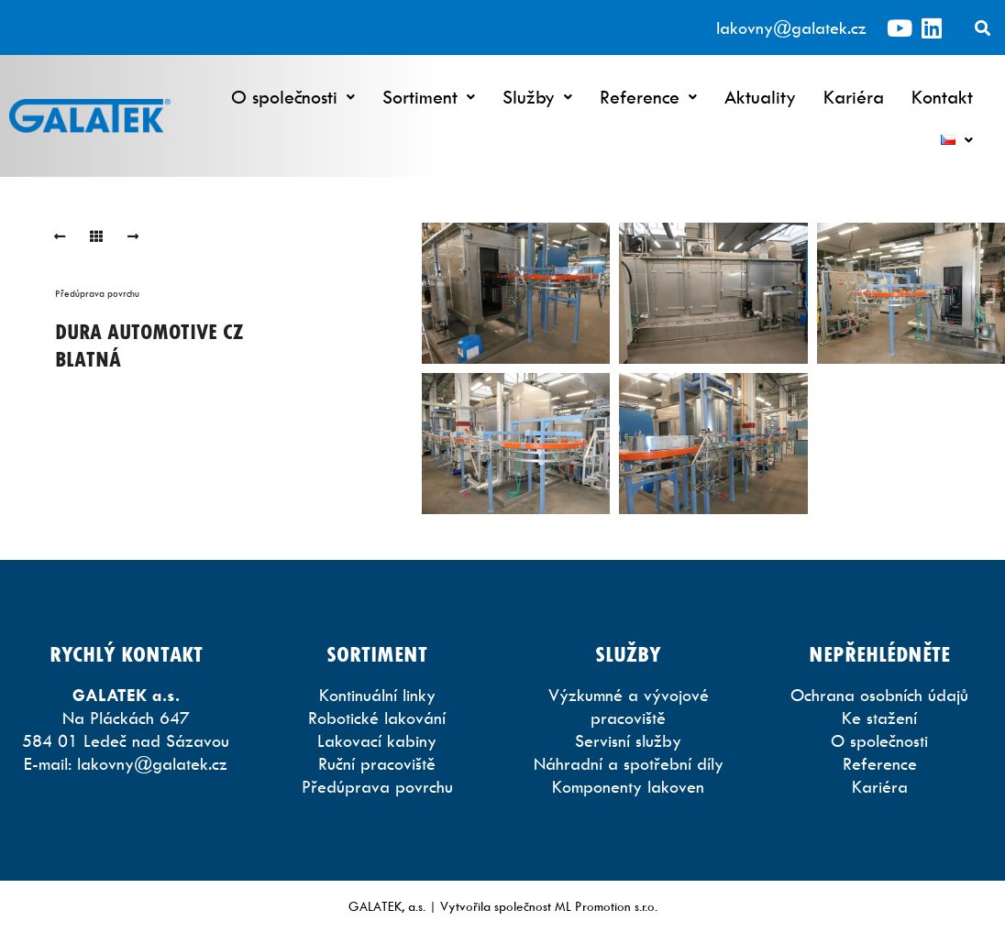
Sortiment (428, 96)
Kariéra (853, 96)
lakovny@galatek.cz (791, 27)
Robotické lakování (377, 718)
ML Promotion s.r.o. (606, 906)
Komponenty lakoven (628, 786)
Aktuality (760, 96)
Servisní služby (628, 740)
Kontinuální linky (377, 695)
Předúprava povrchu (97, 293)
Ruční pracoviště (377, 763)
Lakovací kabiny (376, 740)
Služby (537, 96)
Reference (648, 96)
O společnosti (293, 96)
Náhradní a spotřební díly (628, 763)
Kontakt (942, 96)
